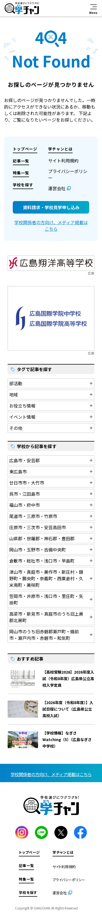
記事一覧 (21, 161)
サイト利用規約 (63, 160)
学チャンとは (60, 149)
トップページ (25, 149)
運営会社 (57, 188)
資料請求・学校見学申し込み (51, 207)
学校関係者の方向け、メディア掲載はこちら (51, 225)
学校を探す (23, 184)
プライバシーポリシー (68, 879)
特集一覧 (21, 172)
